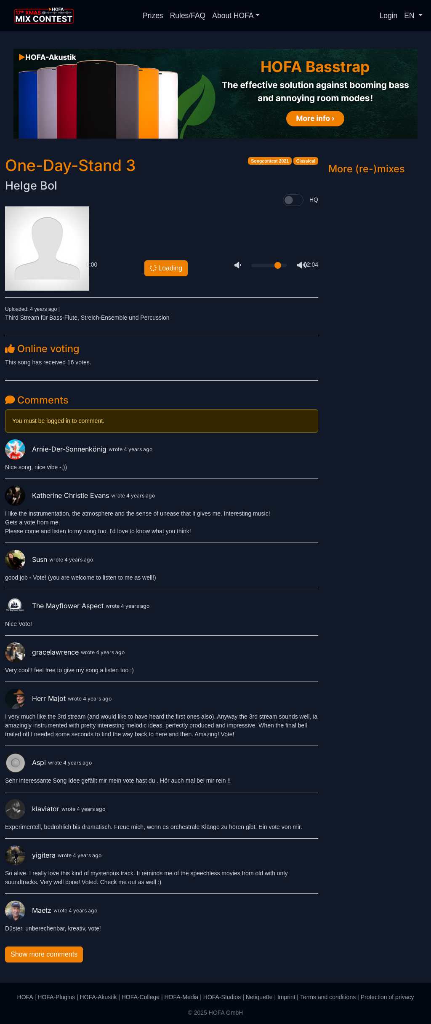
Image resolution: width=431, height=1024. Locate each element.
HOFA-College (141, 997)
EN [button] (410, 15)
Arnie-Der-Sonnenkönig (57, 449)
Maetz (29, 910)
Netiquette (259, 997)
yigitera (31, 855)
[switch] (293, 200)
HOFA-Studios (222, 997)
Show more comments (44, 954)
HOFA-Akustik (98, 997)
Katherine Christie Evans (58, 495)
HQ (313, 199)
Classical (306, 160)
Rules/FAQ (188, 15)
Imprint (286, 997)
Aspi (26, 762)
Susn (27, 559)
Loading (165, 268)
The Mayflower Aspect (55, 606)
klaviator (33, 809)
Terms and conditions (328, 997)
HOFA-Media (181, 997)
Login (389, 15)
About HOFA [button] (232, 15)
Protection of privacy (387, 997)
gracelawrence (43, 652)
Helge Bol (31, 185)
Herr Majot (36, 698)
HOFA (25, 997)
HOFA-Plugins (56, 997)
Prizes (153, 15)
